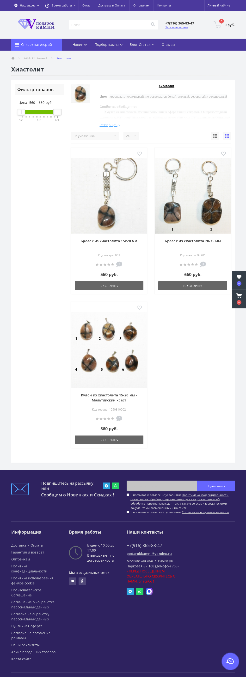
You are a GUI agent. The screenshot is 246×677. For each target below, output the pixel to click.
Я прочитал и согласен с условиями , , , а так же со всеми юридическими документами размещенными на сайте (179, 501)
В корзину (108, 285)
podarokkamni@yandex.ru (149, 553)
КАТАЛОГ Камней (36, 58)
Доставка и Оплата (111, 5)
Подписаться (216, 486)
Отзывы (168, 44)
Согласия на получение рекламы (205, 512)
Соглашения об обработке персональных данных (175, 501)
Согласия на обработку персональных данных (163, 499)
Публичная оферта (27, 626)
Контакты (164, 5)
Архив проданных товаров (33, 652)
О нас (86, 5)
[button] (60, 5)
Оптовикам (141, 5)
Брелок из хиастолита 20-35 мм (193, 241)
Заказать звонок (176, 27)
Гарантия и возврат (27, 552)
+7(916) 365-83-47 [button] (144, 545)
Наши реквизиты (25, 645)
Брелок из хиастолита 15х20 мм (109, 241)
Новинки (80, 44)
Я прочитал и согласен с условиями (179, 512)
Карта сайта (21, 659)
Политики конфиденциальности (205, 495)
